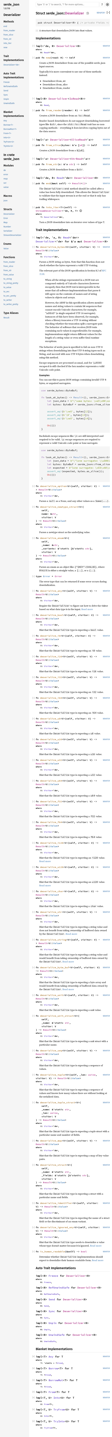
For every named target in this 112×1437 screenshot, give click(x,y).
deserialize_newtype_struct (59, 506)
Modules (9, 165)
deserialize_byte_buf (54, 967)
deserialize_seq (51, 1050)
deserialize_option (53, 486)
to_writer (8, 300)
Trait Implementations (14, 58)
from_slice (8, 35)
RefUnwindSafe (11, 86)
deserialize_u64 (51, 780)
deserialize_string (53, 939)
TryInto (59, 1421)
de (5, 170)
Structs (8, 209)
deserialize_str (51, 912)
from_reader (9, 30)
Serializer (8, 231)
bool (84, 1251)
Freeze (7, 82)
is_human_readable (52, 1251)
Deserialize (50, 217)
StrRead (76, 158)
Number (7, 226)
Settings (107, 4)
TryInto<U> (8, 146)
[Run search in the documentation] (67, 4)
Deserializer (12, 15)
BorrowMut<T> (10, 129)
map (6, 178)
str (71, 164)
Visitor (48, 256)
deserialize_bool (51, 615)
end (5, 26)
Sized (60, 1363)
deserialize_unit (51, 995)
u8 (80, 145)
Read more (87, 609)
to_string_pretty (11, 283)
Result (6, 317)
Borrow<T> (8, 125)
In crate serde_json (11, 157)
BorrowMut (56, 1380)
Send (6, 90)
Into (56, 1397)
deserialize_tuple (52, 1074)
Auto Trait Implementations (14, 75)
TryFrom (59, 1409)
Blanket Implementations (14, 114)
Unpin (6, 99)
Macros (8, 195)
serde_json (11, 4)
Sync (6, 95)
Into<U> (7, 137)
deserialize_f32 (51, 801)
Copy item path (87, 13)
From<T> (7, 133)
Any (5, 120)
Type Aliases (11, 313)
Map (5, 222)
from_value (9, 274)
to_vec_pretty (10, 296)
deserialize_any (51, 590)
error (6, 174)
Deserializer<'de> (11, 65)
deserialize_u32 (51, 760)
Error (6, 218)
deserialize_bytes (52, 246)
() (83, 183)
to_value (7, 287)
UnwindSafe (9, 103)
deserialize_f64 (51, 822)
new (5, 47)
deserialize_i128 (51, 842)
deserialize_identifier (56, 1203)
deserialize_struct (53, 1164)
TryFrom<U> (9, 142)
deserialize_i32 (51, 677)
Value (6, 248)
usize (92, 1074)
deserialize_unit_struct (57, 1015)
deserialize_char (51, 891)
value (6, 187)
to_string (8, 279)
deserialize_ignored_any (57, 1227)
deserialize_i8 (50, 635)
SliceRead (78, 139)
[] (108, 12)
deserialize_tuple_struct (57, 1102)
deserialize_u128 (51, 867)
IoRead (74, 98)
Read (46, 52)
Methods (9, 21)
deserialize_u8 (50, 718)
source (101, 12)
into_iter (7, 43)
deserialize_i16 (51, 656)
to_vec (6, 291)
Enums (7, 243)
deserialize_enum (51, 538)
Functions (9, 257)
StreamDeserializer (12, 235)
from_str (7, 39)
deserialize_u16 (51, 739)
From (52, 1392)
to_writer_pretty (11, 304)
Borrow (53, 1368)
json (5, 200)
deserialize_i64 (51, 697)
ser (5, 183)
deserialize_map (51, 1140)
